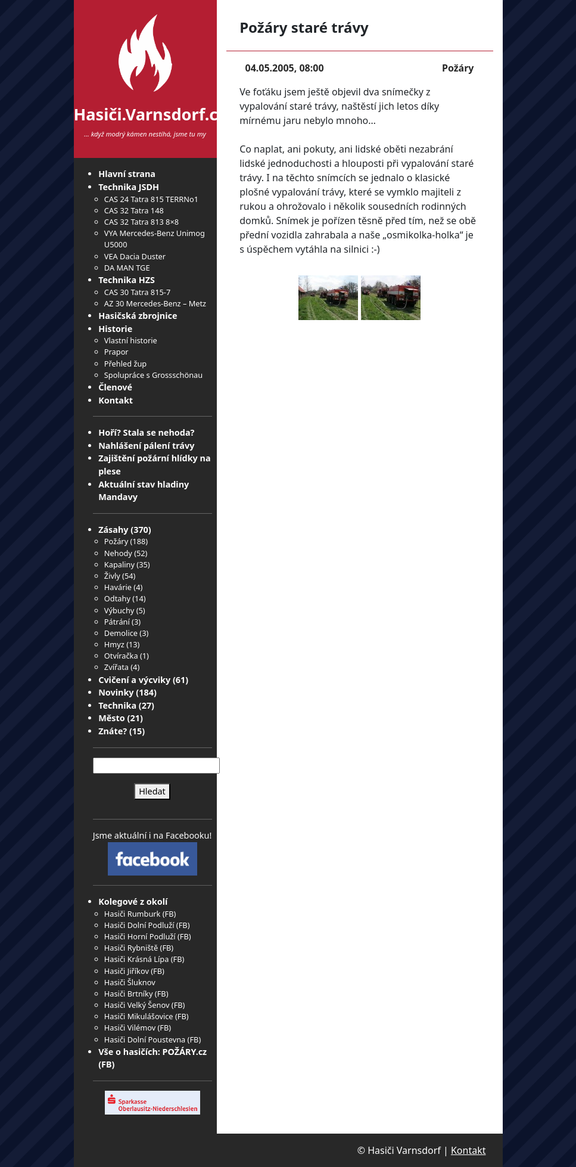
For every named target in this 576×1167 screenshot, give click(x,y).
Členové (115, 387)
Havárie (118, 587)
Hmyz (114, 644)
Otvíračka (121, 655)
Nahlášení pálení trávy (146, 445)
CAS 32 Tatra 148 (134, 210)
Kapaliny (119, 564)
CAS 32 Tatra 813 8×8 (141, 221)
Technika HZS (126, 279)
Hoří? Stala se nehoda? (146, 432)
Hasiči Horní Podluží (140, 936)
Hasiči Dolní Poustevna (144, 1039)
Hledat (152, 791)
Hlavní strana (126, 173)
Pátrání (117, 621)
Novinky (115, 692)
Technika (117, 705)
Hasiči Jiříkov (126, 971)
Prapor (116, 351)
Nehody (118, 553)
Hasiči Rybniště (131, 947)
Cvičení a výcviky (134, 679)
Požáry (116, 541)
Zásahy (113, 529)
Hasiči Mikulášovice (138, 1016)
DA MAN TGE (127, 267)
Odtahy (117, 598)
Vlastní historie (130, 340)
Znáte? (112, 731)
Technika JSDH (128, 187)
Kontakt (115, 400)
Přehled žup (125, 363)
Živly (112, 575)
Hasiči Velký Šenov (137, 1005)
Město (111, 718)
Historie (115, 328)
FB (169, 913)
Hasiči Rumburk (132, 913)
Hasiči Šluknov (129, 982)
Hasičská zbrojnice (137, 315)
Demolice (121, 633)
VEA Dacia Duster (135, 256)
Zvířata (116, 667)
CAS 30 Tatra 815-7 (137, 292)
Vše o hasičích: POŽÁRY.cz (152, 1051)
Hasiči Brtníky (128, 993)
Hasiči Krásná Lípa (136, 959)
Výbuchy (119, 610)
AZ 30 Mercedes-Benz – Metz (155, 303)
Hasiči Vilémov (129, 1027)
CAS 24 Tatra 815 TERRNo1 (151, 199)
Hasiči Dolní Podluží (139, 925)
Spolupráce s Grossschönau (153, 375)
